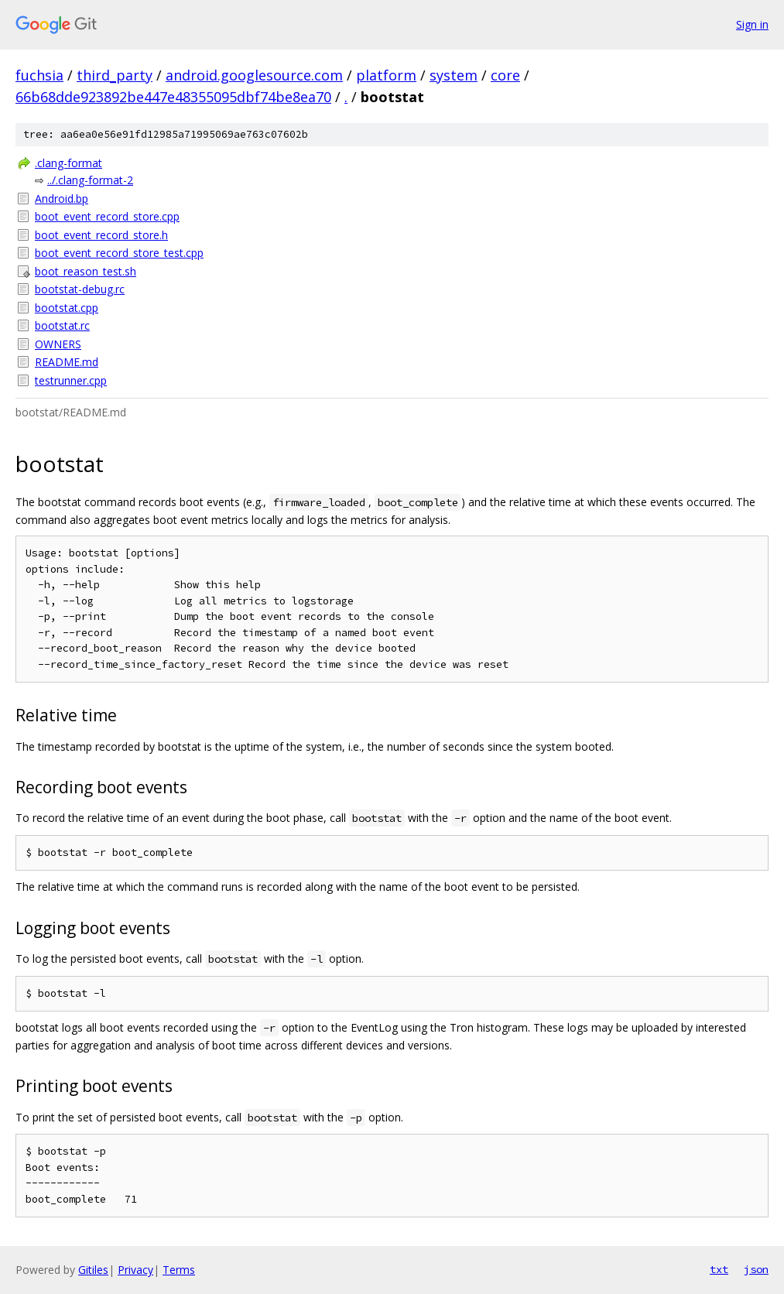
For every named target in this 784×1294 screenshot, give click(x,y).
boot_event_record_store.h (101, 235)
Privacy (135, 1269)
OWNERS (58, 344)
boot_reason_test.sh (85, 271)
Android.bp (61, 198)
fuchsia (39, 75)
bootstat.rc (62, 325)
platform (386, 75)
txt (719, 1269)
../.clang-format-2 (90, 180)
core (505, 75)
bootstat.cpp (66, 307)
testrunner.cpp (71, 380)
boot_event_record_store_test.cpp (119, 252)
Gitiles (93, 1269)
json (756, 1269)
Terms (179, 1269)
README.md (66, 361)
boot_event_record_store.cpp (107, 216)
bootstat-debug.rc (80, 289)
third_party (114, 75)
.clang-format (68, 163)
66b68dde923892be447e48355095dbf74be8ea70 (173, 96)
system (454, 75)
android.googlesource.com (254, 75)
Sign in (752, 24)
